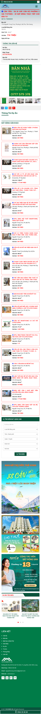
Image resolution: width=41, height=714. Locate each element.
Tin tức (5, 649)
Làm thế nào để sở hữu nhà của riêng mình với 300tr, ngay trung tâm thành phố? (25, 377)
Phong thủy (6, 651)
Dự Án (5, 646)
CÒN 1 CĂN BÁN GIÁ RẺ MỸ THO (23, 363)
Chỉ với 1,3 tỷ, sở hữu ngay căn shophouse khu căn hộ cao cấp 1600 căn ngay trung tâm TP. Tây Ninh (25, 175)
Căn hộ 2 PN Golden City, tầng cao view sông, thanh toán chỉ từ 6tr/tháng (25, 190)
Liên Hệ (5, 654)
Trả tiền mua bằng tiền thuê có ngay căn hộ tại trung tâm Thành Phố (25, 279)
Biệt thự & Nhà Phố (8, 641)
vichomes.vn (11, 674)
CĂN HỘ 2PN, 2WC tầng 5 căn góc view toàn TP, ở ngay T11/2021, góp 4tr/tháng (25, 351)
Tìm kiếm (21, 454)
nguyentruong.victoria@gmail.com (15, 671)
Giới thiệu (5, 643)
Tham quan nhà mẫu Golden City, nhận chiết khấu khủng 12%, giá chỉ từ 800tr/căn (25, 161)
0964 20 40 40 (12, 668)
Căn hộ (4, 29)
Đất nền (5, 638)
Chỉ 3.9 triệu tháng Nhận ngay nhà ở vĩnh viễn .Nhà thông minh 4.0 (25, 234)
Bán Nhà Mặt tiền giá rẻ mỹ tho (24, 294)
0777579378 (7, 54)
